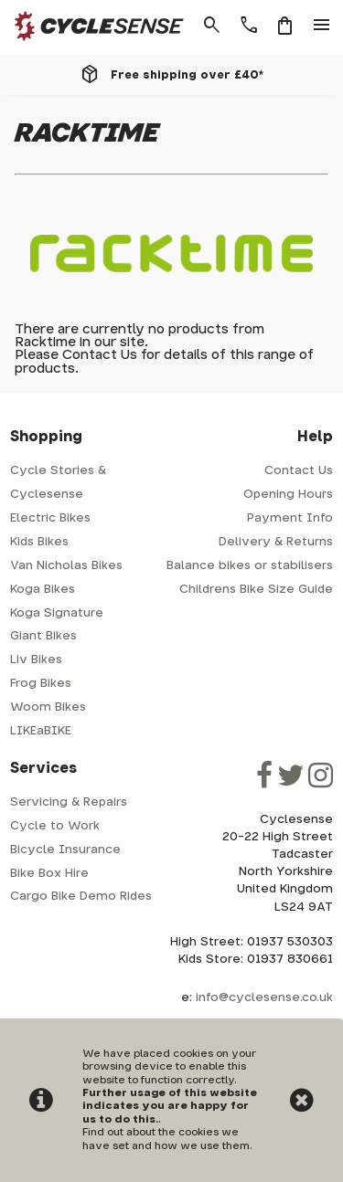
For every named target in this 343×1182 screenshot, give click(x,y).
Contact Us (99, 355)
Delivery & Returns (276, 542)
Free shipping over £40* (187, 74)
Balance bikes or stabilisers (249, 566)
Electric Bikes (50, 518)
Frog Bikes (40, 684)
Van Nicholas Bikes (66, 566)
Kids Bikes (39, 542)
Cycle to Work (55, 826)
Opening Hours (288, 495)
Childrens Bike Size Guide (256, 590)
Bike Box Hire (49, 874)
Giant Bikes (43, 636)
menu (322, 26)
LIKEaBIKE (40, 731)
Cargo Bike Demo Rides (81, 896)
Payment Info (290, 518)
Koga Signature (56, 613)
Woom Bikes (48, 707)
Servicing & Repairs (68, 802)
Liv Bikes (36, 660)
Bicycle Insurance (65, 850)
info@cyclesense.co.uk (264, 998)
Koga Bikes (42, 590)
